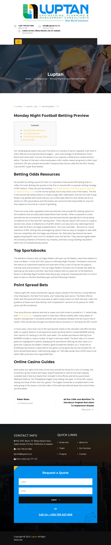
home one (63, 442)
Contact (82, 454)
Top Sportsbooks (31, 133)
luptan (19, 106)
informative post (25, 315)
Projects (63, 454)
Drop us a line (51, 27)
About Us (83, 442)
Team (61, 448)
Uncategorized (48, 106)
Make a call (26, 27)
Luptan (33, 536)
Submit (55, 500)
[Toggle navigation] (18, 41)
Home (28, 78)
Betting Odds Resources (34, 130)
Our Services (85, 448)
